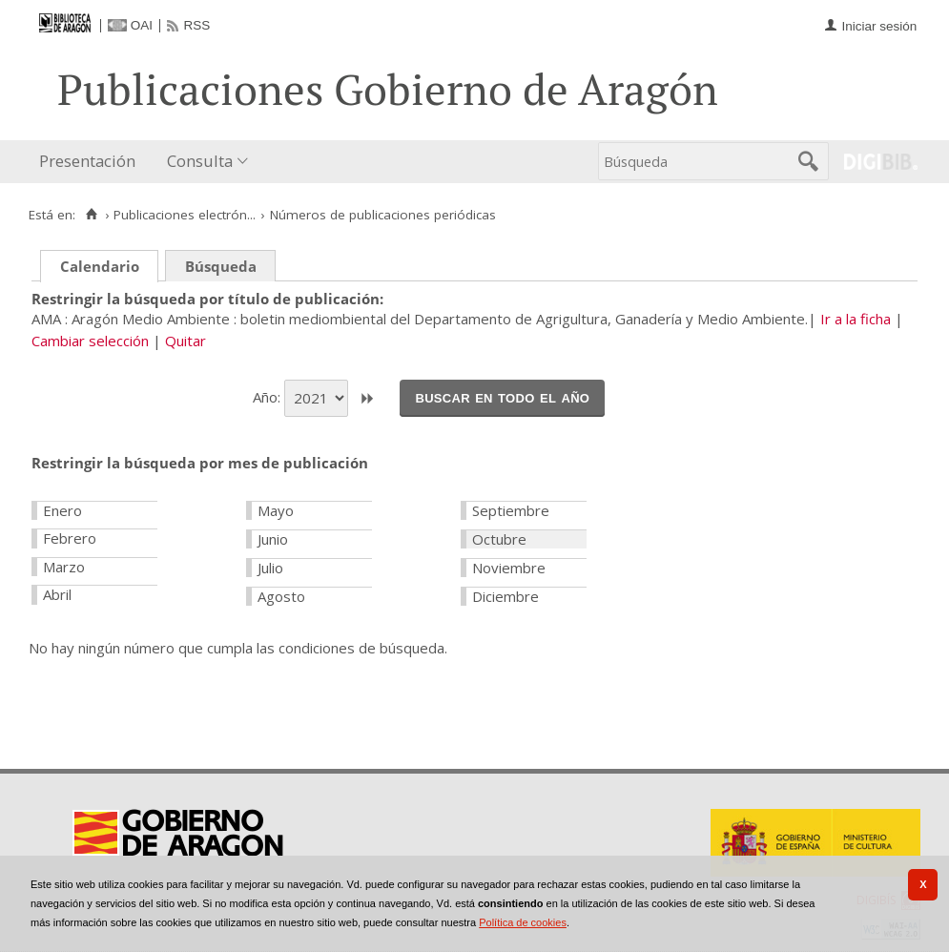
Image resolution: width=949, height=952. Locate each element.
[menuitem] (91, 161)
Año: (268, 396)
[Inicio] (91, 214)
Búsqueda (221, 266)
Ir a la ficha (855, 318)
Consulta (200, 161)
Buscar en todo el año (502, 396)
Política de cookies (523, 922)
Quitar (185, 340)
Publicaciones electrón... (184, 214)
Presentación (87, 161)
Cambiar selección (90, 340)
